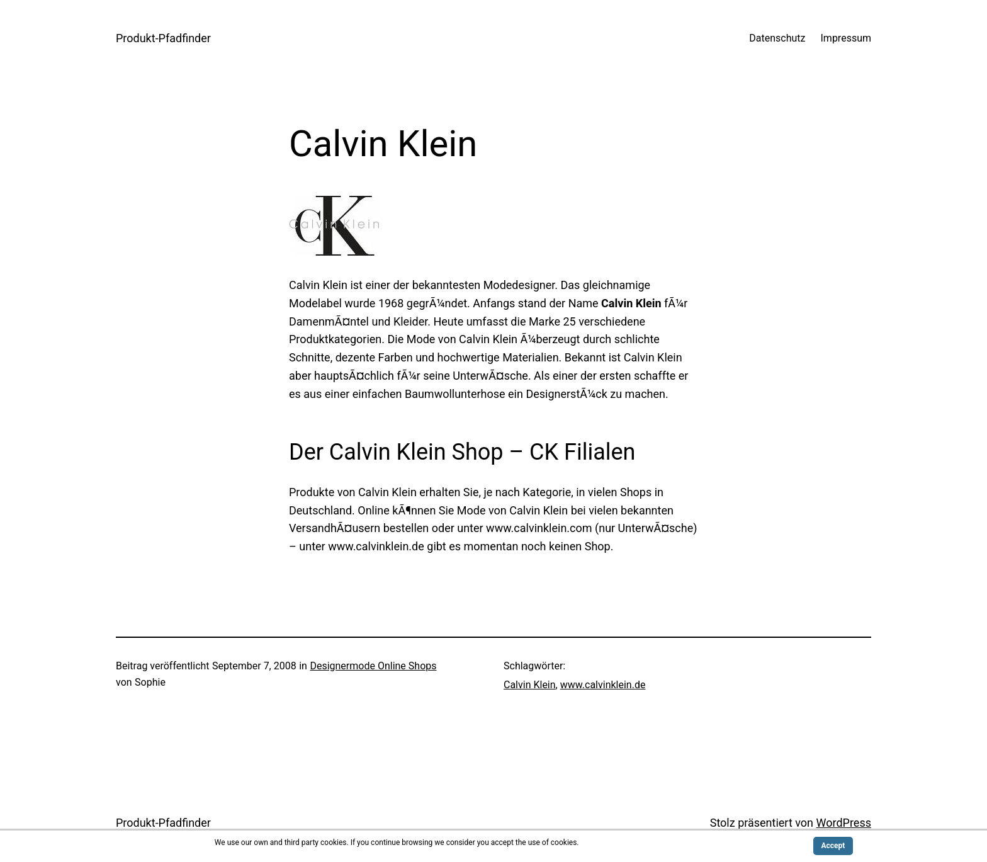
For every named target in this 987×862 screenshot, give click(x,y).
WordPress (843, 822)
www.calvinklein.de (603, 685)
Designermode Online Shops (373, 666)
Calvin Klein (530, 685)
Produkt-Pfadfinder (163, 38)
